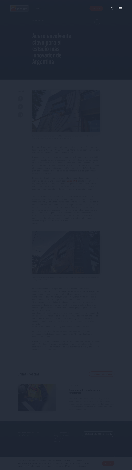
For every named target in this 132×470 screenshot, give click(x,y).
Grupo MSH (72, 181)
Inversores (58, 438)
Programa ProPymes (62, 435)
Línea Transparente (62, 433)
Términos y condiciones (75, 466)
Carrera (57, 441)
